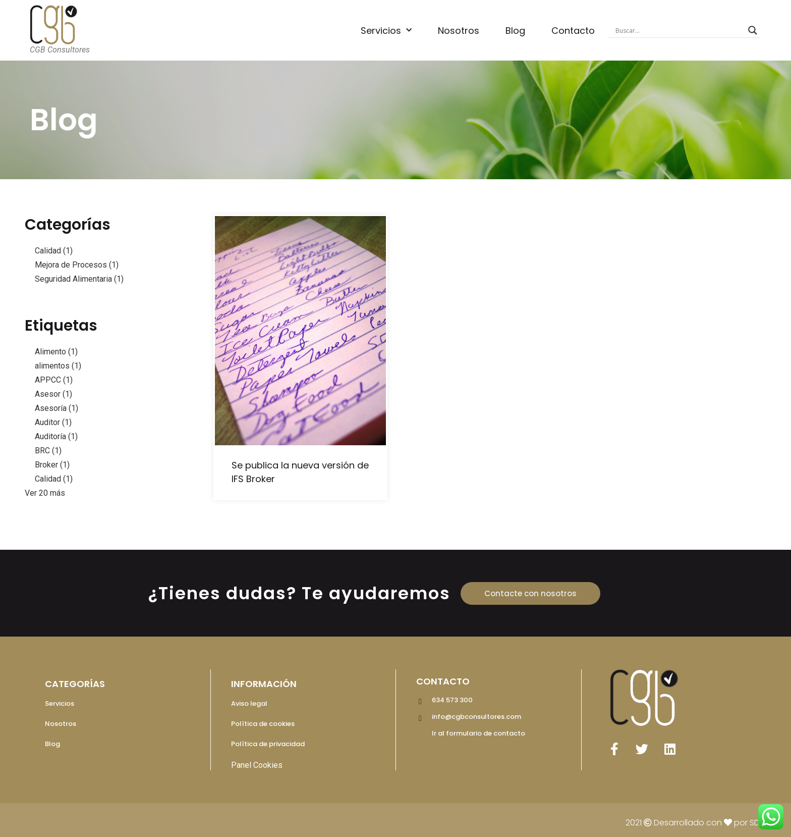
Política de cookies (263, 723)
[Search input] (679, 30)
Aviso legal (249, 703)
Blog (515, 30)
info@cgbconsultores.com (476, 716)
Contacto (573, 30)
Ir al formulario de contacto (478, 733)
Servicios (386, 30)
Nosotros (458, 30)
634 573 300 (452, 700)
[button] (530, 593)
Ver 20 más (45, 493)
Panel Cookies (256, 765)
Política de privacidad (268, 744)
